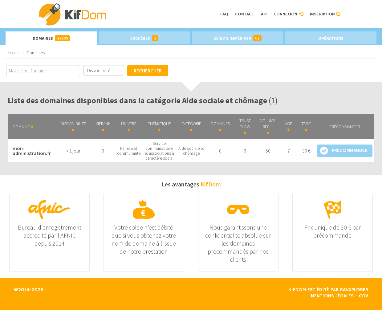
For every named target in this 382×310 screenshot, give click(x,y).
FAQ (224, 14)
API (264, 14)
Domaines (51, 38)
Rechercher (148, 71)
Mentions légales (332, 296)
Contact (244, 14)
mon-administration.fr (32, 150)
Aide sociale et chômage (191, 150)
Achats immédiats (237, 38)
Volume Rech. (267, 126)
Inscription (325, 14)
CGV (363, 296)
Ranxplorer (354, 290)
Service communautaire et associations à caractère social (159, 151)
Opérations (330, 38)
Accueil (14, 52)
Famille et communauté (128, 150)
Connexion (288, 14)
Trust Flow (245, 126)
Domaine (23, 126)
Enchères (144, 38)
